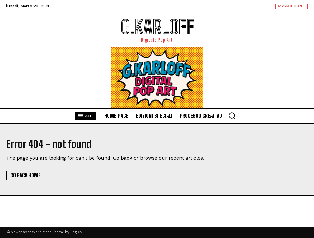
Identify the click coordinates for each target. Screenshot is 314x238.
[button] (231, 115)
